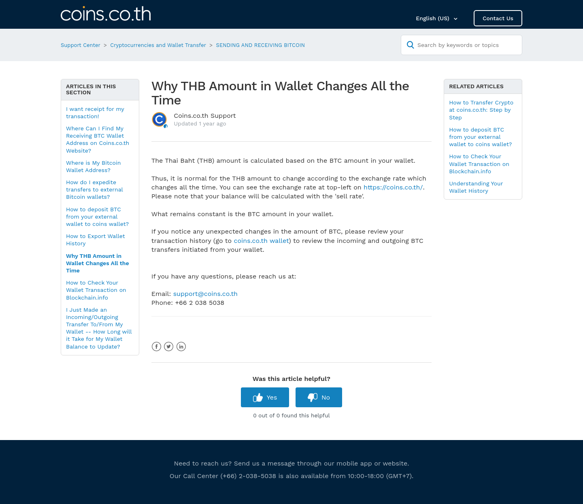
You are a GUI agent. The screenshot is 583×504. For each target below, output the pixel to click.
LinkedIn (181, 347)
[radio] (265, 397)
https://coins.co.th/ (393, 187)
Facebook (156, 347)
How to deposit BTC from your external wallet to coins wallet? (97, 216)
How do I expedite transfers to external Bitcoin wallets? (94, 189)
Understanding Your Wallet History (476, 187)
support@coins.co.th (205, 294)
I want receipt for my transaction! (95, 112)
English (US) (433, 18)
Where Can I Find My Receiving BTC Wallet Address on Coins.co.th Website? (97, 139)
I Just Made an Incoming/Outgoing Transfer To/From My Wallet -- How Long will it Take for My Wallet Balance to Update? (99, 328)
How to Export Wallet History (95, 240)
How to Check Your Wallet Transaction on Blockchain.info (96, 289)
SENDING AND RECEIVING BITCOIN (260, 45)
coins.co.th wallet (261, 241)
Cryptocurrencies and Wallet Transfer (158, 45)
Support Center (80, 45)
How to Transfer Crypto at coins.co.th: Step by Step (481, 109)
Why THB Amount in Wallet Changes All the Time (97, 263)
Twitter (169, 347)
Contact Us (498, 18)
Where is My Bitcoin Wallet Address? (93, 166)
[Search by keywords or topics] (461, 45)
